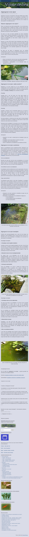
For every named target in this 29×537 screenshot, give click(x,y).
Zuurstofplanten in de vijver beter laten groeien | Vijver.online (12, 388)
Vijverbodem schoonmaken (6, 473)
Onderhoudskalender (5, 456)
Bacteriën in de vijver (5, 471)
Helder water (4, 470)
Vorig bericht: (7, 420)
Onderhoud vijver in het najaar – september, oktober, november (11, 517)
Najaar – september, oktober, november (7, 450)
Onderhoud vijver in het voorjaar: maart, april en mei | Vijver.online (13, 398)
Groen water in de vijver (6, 466)
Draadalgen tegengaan (6, 465)
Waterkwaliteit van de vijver (6, 472)
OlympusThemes (25, 535)
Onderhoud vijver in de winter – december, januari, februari (11, 523)
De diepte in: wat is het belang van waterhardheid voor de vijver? (12, 514)
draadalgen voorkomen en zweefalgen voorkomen (16, 377)
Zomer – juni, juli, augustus (5, 448)
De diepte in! (4, 475)
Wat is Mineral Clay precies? (6, 474)
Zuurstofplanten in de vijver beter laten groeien (9, 464)
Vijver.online (15, 13)
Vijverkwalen (4, 462)
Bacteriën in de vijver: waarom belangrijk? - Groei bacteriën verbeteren (13, 409)
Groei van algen (7, 381)
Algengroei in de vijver (5, 463)
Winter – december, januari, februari (7, 452)
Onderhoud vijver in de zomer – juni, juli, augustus (9, 525)
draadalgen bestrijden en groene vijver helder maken (14, 375)
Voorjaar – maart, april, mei (6, 457)
